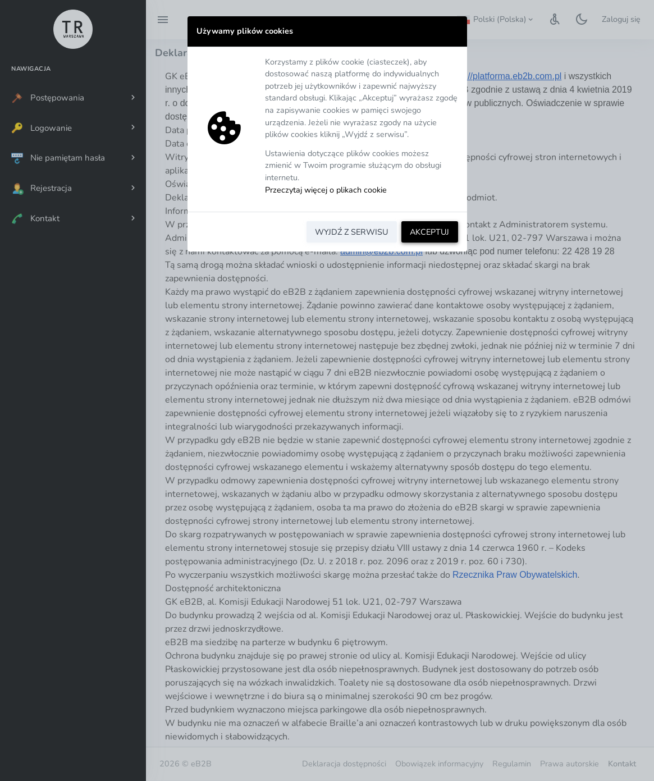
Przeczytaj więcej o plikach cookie (326, 189)
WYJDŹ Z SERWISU (351, 232)
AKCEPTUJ (429, 232)
